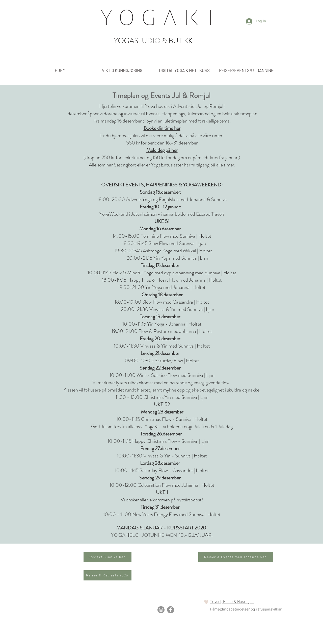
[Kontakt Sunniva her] (107, 557)
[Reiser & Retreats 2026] (107, 575)
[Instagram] (161, 609)
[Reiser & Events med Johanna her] (235, 557)
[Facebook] (170, 609)
